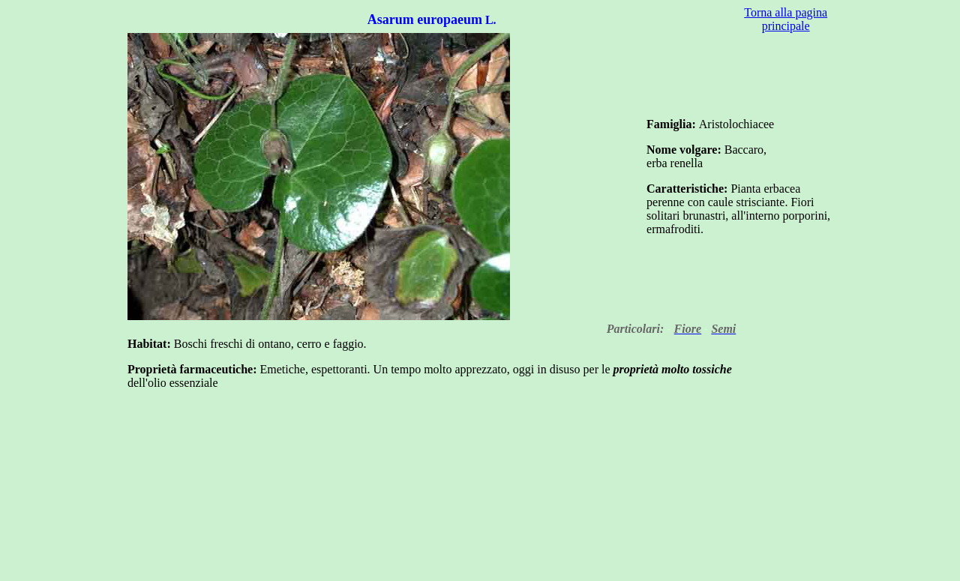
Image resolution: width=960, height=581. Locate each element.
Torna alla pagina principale (785, 19)
